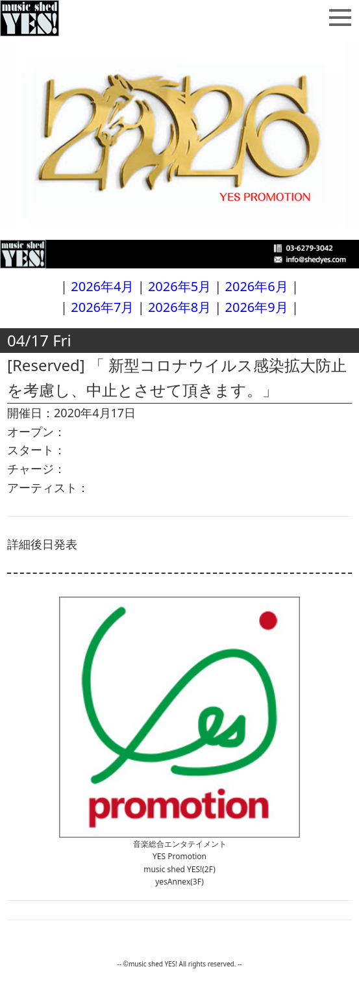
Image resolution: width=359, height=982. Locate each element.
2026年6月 (256, 286)
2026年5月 (179, 286)
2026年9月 (256, 307)
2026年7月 (102, 307)
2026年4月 (102, 286)
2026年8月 (179, 307)
